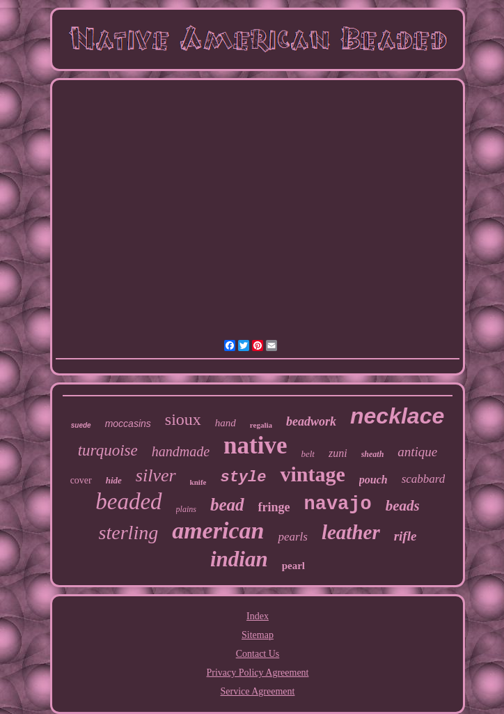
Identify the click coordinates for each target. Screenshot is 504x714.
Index (257, 616)
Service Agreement (258, 691)
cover (81, 480)
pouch (373, 480)
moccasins (128, 423)
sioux (183, 419)
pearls (293, 536)
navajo (338, 504)
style (243, 477)
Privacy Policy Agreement (258, 672)
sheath (372, 454)
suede (81, 425)
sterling (129, 532)
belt (308, 454)
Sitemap (258, 635)
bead (227, 504)
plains (186, 509)
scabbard (424, 479)
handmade (181, 451)
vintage (312, 474)
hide (114, 480)
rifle (405, 536)
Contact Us (258, 654)
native (255, 445)
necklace (397, 415)
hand (225, 422)
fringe (274, 507)
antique (417, 451)
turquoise (108, 450)
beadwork (311, 421)
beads (403, 505)
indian (239, 559)
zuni (338, 453)
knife (198, 482)
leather (351, 532)
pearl (293, 565)
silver (156, 475)
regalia (261, 425)
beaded (128, 501)
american (218, 530)
